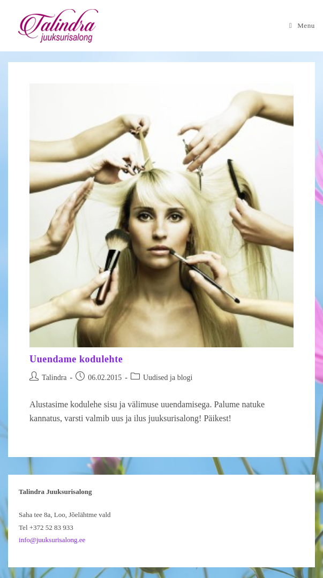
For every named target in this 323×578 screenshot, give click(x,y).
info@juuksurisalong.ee (52, 540)
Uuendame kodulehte (76, 359)
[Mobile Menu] (302, 25)
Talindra (54, 378)
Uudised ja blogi (168, 378)
